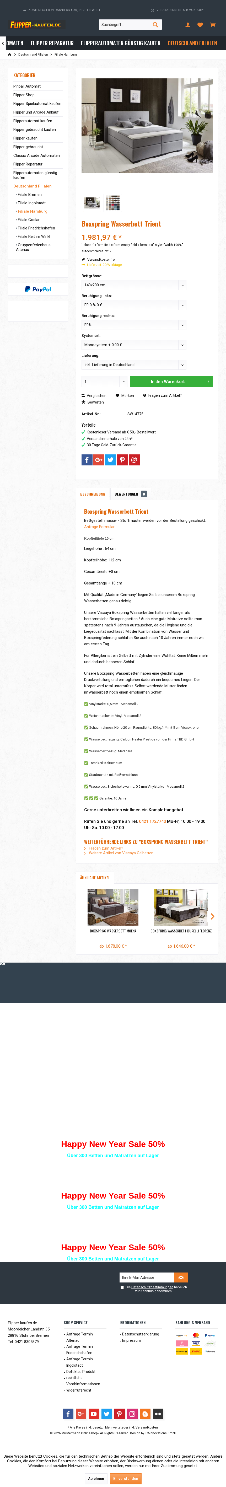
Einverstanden (125, 1479)
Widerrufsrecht (78, 1390)
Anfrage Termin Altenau (79, 1337)
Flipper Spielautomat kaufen (37, 103)
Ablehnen (96, 1479)
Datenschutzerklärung (140, 1334)
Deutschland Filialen (32, 186)
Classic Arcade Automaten (36, 155)
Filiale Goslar (28, 219)
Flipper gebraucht (28, 146)
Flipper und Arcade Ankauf (36, 112)
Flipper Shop (24, 95)
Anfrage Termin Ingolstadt (79, 1362)
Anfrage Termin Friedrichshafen (79, 1349)
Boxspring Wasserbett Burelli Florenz (181, 930)
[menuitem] (212, 24)
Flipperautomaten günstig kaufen (35, 175)
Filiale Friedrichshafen (36, 228)
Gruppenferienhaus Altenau (33, 247)
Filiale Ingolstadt (31, 203)
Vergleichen (94, 396)
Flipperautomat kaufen (32, 121)
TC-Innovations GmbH (160, 1433)
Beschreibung (92, 494)
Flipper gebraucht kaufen (34, 129)
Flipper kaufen (25, 138)
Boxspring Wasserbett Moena (113, 930)
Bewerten (93, 402)
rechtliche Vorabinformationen (83, 1381)
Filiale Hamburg (32, 211)
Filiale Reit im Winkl (33, 236)
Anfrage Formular (99, 526)
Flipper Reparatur (27, 164)
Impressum (131, 1340)
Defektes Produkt (80, 1372)
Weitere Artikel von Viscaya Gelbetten (118, 853)
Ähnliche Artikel (95, 877)
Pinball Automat (27, 86)
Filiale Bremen (29, 194)
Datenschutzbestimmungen (152, 1287)
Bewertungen (131, 494)
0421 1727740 (152, 821)
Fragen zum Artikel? (162, 395)
